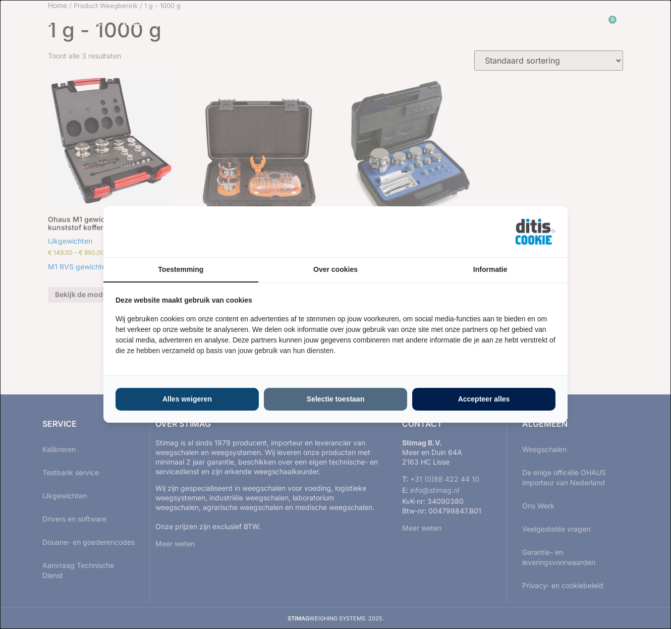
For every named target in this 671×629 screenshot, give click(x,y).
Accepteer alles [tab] (484, 399)
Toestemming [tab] (180, 269)
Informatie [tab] (490, 269)
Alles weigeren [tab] (187, 399)
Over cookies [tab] (335, 269)
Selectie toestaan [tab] (335, 399)
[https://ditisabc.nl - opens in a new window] (535, 232)
